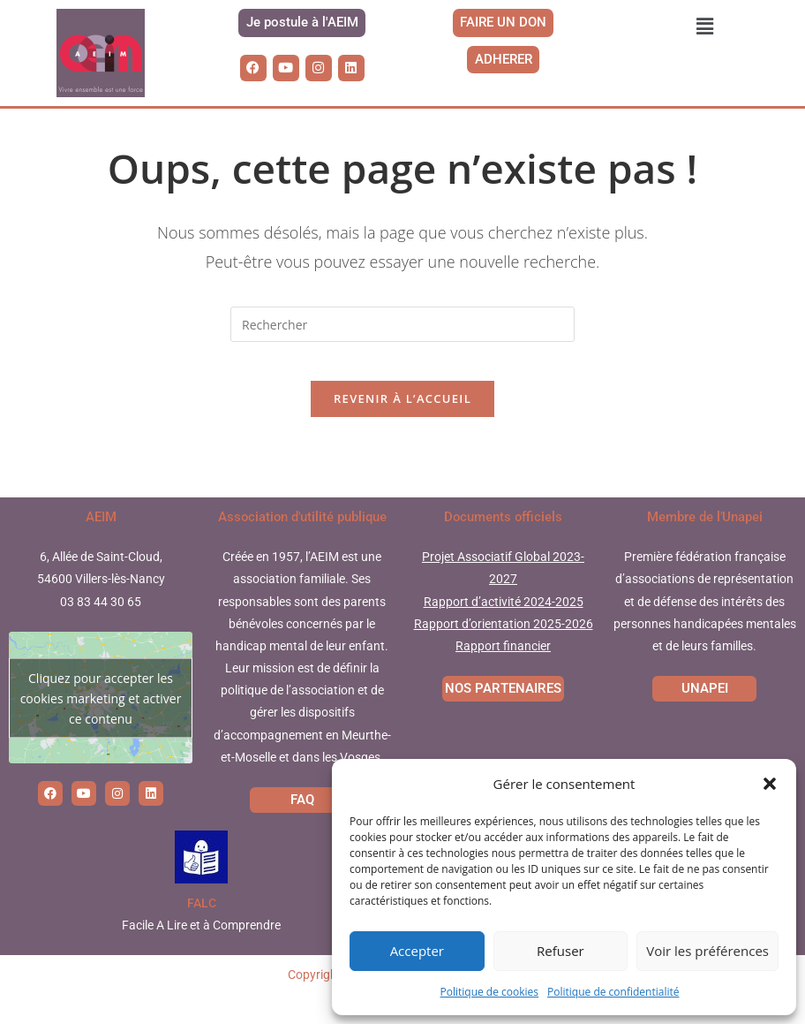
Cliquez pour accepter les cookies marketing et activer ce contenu (101, 726)
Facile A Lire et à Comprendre (201, 953)
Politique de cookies (489, 991)
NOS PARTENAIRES (503, 716)
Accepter (417, 951)
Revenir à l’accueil (402, 427)
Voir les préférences (707, 951)
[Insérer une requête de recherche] (402, 337)
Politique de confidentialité (613, 991)
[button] (770, 784)
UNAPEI (704, 716)
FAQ (302, 828)
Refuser (560, 951)
